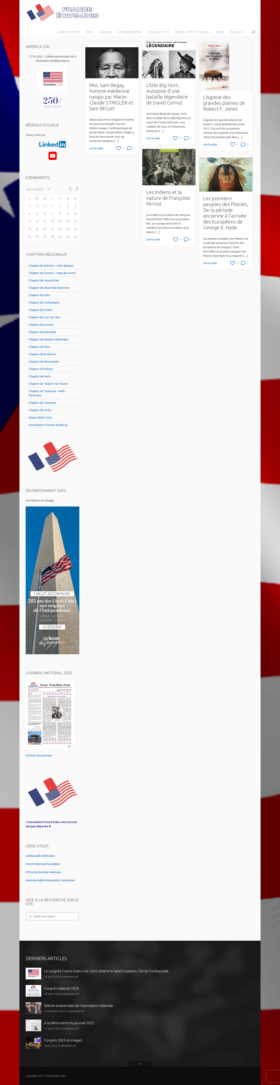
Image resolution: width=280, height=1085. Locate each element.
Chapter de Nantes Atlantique (48, 339)
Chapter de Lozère (41, 324)
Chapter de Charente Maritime (49, 287)
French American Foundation (43, 864)
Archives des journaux (39, 755)
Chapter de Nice (39, 346)
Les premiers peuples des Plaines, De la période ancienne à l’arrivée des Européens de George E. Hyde (225, 212)
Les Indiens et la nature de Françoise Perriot (168, 197)
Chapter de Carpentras (44, 280)
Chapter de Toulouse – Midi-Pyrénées (47, 393)
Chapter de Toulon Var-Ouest (48, 383)
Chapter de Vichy (40, 410)
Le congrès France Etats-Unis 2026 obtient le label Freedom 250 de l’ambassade (106, 971)
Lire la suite (96, 148)
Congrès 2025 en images (63, 1040)
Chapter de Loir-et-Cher (45, 317)
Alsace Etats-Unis (40, 417)
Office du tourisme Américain (43, 872)
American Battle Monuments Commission (50, 880)
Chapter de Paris (40, 376)
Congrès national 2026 (61, 988)
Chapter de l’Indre (40, 309)
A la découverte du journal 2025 (69, 1023)
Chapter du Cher (39, 295)
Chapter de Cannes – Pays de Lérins (52, 273)
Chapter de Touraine (42, 402)
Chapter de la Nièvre (42, 354)
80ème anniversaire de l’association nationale (78, 1006)
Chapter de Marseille (42, 332)
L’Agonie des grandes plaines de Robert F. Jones (224, 103)
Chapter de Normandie (44, 361)
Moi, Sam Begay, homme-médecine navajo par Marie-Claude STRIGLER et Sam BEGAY (111, 96)
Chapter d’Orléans (41, 369)
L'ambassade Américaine (40, 855)
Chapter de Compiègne (44, 302)
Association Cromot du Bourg (48, 424)
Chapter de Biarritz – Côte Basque (51, 265)
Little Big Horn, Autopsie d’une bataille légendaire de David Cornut (167, 93)
